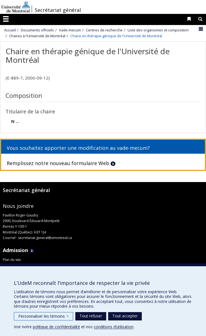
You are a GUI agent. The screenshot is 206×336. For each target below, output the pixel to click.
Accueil (10, 30)
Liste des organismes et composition (158, 30)
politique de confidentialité (56, 326)
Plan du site (12, 259)
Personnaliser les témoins (43, 316)
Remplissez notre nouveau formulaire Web (58, 163)
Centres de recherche (104, 30)
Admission (15, 250)
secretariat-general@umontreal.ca (45, 237)
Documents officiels (37, 30)
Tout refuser (91, 315)
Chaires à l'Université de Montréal (37, 35)
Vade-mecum (70, 30)
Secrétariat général (58, 10)
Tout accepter (125, 315)
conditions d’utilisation (113, 326)
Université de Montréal (15, 7)
